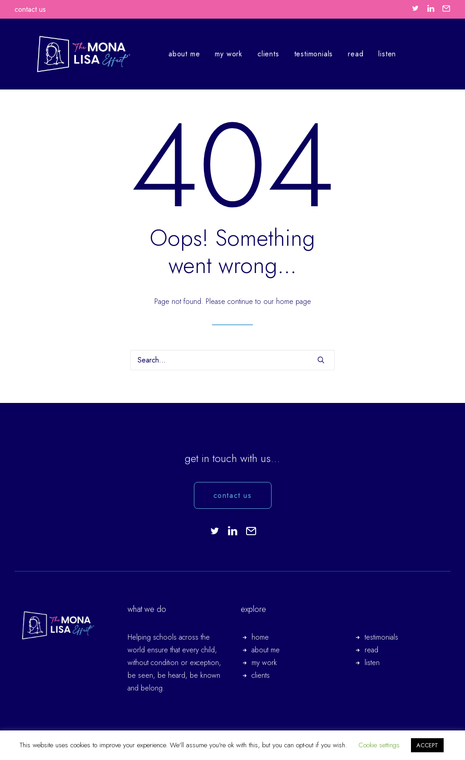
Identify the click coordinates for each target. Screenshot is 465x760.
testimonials (301, 54)
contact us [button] (232, 495)
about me (171, 54)
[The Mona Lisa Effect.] (71, 54)
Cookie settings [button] (379, 745)
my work (216, 54)
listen (374, 54)
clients (256, 54)
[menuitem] (415, 8)
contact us (30, 9)
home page (293, 301)
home (260, 637)
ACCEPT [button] (427, 745)
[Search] (232, 360)
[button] (415, 8)
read (343, 54)
